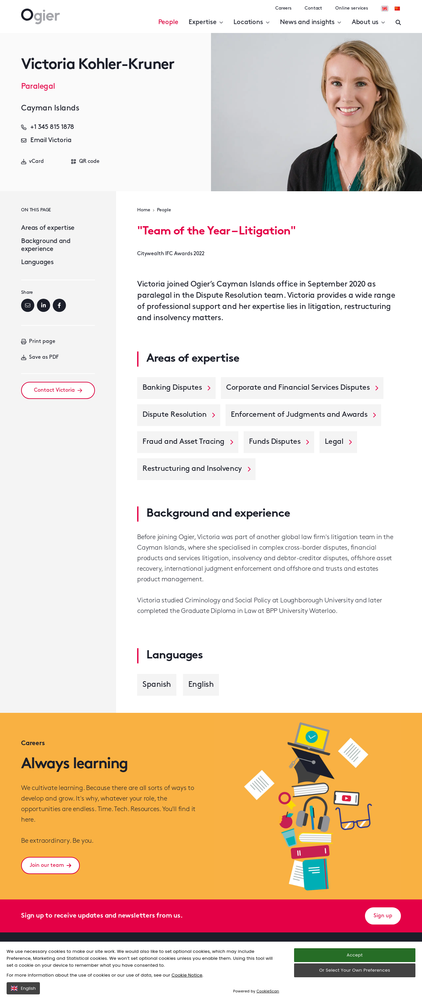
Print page (38, 341)
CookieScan (267, 991)
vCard (32, 161)
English (23, 988)
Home (143, 210)
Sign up (383, 916)
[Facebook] (59, 305)
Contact (313, 8)
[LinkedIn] (43, 305)
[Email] (27, 305)
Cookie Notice (186, 975)
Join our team (50, 865)
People (168, 22)
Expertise (206, 22)
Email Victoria (46, 140)
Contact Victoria (58, 390)
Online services (351, 8)
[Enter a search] (398, 22)
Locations (251, 22)
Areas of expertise (48, 228)
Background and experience (45, 245)
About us (368, 22)
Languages (37, 262)
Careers (283, 8)
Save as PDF (40, 357)
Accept (355, 955)
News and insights (310, 22)
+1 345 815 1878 (47, 127)
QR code (85, 161)
